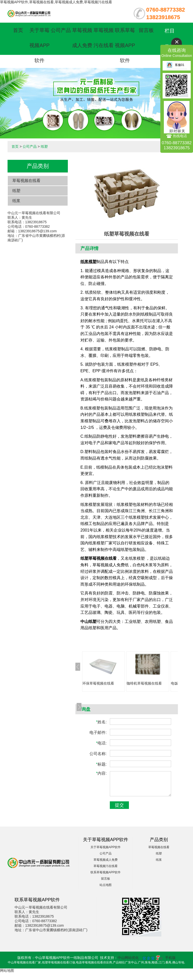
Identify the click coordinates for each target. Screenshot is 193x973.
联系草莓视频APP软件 (125, 45)
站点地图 (106, 885)
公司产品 (61, 30)
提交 (119, 805)
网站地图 (7, 970)
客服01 (175, 65)
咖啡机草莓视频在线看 (144, 683)
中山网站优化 (128, 958)
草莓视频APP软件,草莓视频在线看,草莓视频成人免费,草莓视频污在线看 (56, 2)
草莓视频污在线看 (105, 866)
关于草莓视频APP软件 (39, 45)
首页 (18, 30)
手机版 (170, 958)
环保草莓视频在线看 (98, 683)
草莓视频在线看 (26, 180)
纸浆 (16, 201)
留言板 (146, 30)
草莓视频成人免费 (105, 860)
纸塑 (44, 146)
